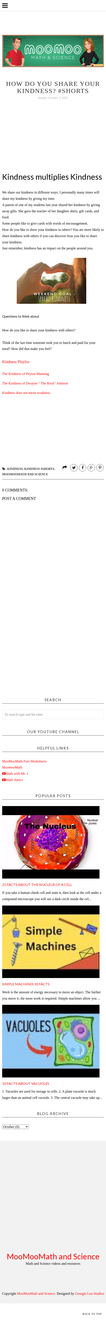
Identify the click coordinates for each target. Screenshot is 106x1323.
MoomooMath (12, 767)
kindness (15, 469)
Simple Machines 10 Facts (26, 984)
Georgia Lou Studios (89, 1293)
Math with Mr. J (17, 773)
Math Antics (14, 779)
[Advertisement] (41, 646)
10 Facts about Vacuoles (25, 1083)
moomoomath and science (25, 474)
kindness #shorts (39, 469)
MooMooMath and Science (53, 1256)
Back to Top (92, 1313)
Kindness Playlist (16, 362)
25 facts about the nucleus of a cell (37, 884)
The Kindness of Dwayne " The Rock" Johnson (35, 383)
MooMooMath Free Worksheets (24, 761)
